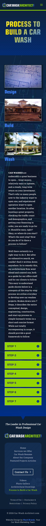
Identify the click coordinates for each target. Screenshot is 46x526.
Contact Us (21, 472)
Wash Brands (29, 520)
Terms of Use (16, 500)
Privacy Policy (30, 503)
